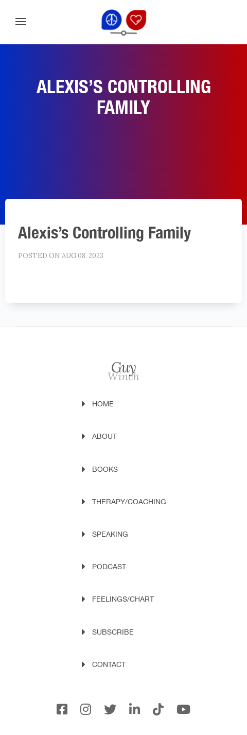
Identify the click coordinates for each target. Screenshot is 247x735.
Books (105, 469)
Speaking (110, 534)
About (104, 436)
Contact (109, 664)
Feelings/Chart (123, 599)
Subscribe (113, 632)
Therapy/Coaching (129, 502)
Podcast (109, 566)
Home (103, 404)
